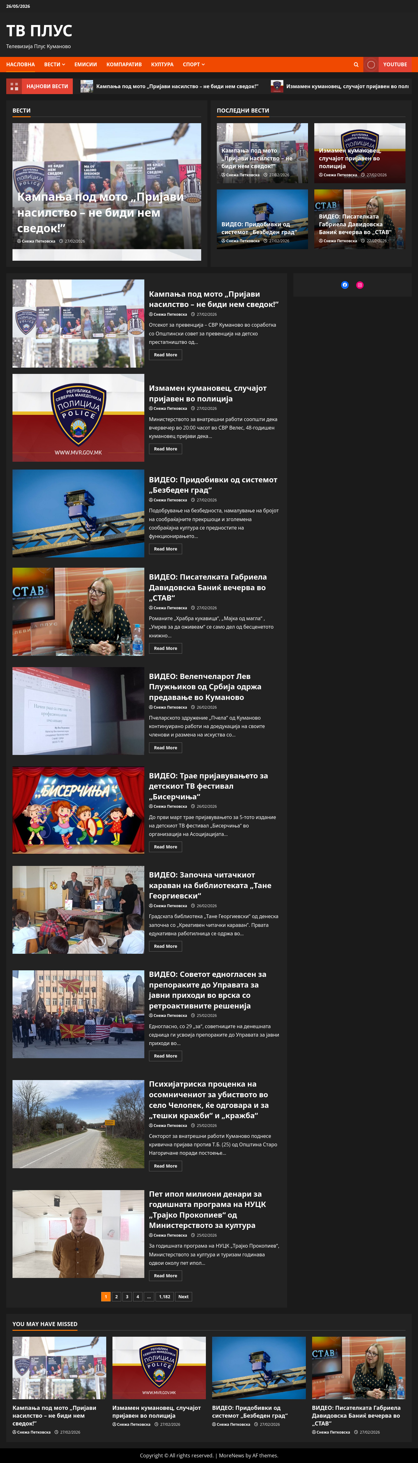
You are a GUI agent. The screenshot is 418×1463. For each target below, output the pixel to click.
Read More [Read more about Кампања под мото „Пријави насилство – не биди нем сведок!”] (168, 355)
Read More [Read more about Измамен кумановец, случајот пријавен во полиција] (168, 449)
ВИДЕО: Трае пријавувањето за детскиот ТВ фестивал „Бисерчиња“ (78, 810)
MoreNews (231, 1455)
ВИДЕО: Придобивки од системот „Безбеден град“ (259, 228)
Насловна (20, 64)
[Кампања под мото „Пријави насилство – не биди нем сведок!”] (59, 1368)
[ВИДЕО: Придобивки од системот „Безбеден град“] (259, 1368)
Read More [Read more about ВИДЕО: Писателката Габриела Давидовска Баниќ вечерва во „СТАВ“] (168, 649)
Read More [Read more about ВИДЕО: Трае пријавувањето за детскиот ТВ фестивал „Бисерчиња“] (168, 847)
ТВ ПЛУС (39, 30)
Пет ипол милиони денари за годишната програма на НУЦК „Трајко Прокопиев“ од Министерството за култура (78, 1234)
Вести (52, 64)
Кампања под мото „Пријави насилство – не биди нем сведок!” (169, 86)
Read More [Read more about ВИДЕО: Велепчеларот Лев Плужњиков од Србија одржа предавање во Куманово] (168, 748)
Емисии (85, 64)
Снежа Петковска (38, 241)
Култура (162, 64)
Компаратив (124, 64)
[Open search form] (356, 64)
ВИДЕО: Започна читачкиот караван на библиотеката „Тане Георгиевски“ (78, 910)
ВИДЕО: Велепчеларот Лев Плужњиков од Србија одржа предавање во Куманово (78, 711)
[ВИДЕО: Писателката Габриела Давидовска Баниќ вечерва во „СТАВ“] (359, 1368)
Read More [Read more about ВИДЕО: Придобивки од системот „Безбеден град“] (168, 549)
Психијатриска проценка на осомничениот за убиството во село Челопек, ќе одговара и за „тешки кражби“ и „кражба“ (78, 1124)
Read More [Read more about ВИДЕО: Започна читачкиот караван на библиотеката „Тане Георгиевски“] (168, 947)
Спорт (191, 64)
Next (183, 1297)
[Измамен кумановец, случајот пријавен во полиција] (159, 1368)
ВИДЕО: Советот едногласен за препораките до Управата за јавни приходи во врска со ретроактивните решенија (78, 1014)
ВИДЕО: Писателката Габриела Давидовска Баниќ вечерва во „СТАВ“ (355, 224)
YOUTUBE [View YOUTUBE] (385, 64)
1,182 (164, 1297)
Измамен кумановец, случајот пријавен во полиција (350, 158)
